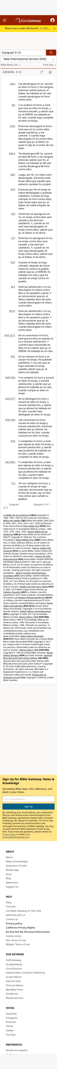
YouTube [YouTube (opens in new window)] (11, 1034)
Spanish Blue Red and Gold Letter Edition (27, 657)
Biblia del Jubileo (12, 520)
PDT (13, 262)
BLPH (12, 311)
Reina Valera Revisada (32, 636)
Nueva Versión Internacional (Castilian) (24, 574)
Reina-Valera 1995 (29, 649)
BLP (13, 286)
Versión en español (17, 1050)
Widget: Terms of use (18, 944)
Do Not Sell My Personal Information (28, 931)
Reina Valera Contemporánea (35, 611)
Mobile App (12, 870)
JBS (13, 105)
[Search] (51, 53)
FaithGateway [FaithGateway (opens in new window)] (13, 960)
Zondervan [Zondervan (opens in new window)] (12, 993)
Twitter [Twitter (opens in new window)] (10, 1030)
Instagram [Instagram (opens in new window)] (12, 1018)
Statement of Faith (16, 865)
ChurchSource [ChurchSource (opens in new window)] (14, 968)
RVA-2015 (10, 335)
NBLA (12, 153)
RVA (13, 441)
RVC (13, 356)
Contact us (12, 919)
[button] (52, 20)
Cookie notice (13, 936)
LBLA (12, 83)
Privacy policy (14, 923)
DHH (12, 126)
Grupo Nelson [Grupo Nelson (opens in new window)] (14, 977)
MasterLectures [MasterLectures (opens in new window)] (14, 998)
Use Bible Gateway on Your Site (23, 910)
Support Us (12, 886)
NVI (13, 214)
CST (13, 238)
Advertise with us (15, 915)
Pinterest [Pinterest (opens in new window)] (11, 1022)
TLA (13, 483)
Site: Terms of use (16, 940)
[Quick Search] (23, 53)
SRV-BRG (10, 462)
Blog (8, 878)
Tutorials (11, 906)
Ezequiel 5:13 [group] (12, 72)
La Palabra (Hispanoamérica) (30, 597)
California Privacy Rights (20, 927)
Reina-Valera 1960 (28, 617)
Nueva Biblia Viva (25, 539)
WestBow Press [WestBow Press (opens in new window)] (14, 989)
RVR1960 (10, 377)
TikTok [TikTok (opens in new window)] (9, 1026)
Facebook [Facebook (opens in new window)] (11, 1013)
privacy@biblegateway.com (15, 837)
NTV (13, 189)
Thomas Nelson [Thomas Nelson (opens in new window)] (15, 985)
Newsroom (12, 882)
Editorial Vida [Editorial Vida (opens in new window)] (13, 981)
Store (9, 874)
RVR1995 (10, 420)
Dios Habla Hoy (31, 526)
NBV (12, 174)
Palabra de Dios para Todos (34, 586)
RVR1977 (10, 398)
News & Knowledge (17, 861)
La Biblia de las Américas (16, 515)
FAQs (9, 902)
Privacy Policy (9, 834)
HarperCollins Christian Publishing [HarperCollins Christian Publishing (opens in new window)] (25, 972)
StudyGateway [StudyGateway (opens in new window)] (14, 964)
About (9, 857)
